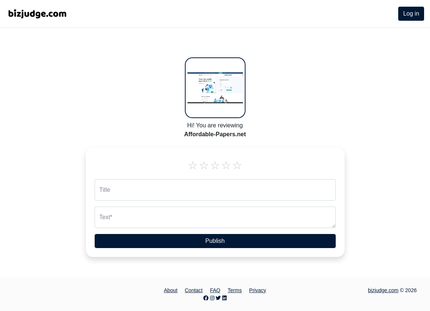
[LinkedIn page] (224, 298)
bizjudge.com (383, 290)
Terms (235, 290)
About (170, 290)
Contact (194, 290)
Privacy (257, 290)
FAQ (215, 290)
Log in (411, 13)
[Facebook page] (206, 298)
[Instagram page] (212, 298)
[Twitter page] (218, 298)
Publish (214, 241)
